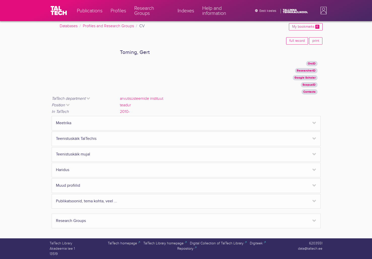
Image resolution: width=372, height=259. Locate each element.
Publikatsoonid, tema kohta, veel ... (86, 201)
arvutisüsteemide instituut (141, 98)
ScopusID (309, 85)
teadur (125, 105)
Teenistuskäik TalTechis (76, 138)
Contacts (309, 92)
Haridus (62, 170)
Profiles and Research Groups (108, 26)
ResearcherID (306, 71)
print (315, 41)
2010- (125, 111)
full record (297, 41)
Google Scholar (305, 78)
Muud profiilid (68, 185)
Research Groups (71, 220)
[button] (322, 10)
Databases (69, 26)
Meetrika (63, 123)
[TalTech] (59, 10)
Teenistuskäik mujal (73, 154)
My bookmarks (305, 27)
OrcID (312, 64)
